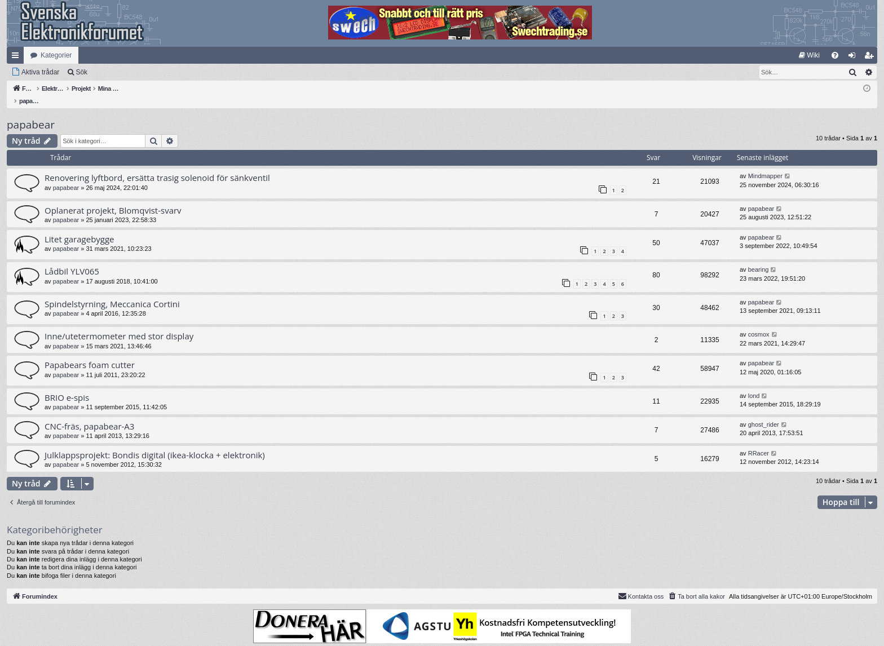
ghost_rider (763, 412)
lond (754, 383)
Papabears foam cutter (90, 353)
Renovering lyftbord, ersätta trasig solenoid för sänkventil (157, 165)
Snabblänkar (17, 57)
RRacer (758, 441)
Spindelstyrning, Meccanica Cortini (112, 292)
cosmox (759, 322)
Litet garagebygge (79, 227)
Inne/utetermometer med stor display (119, 324)
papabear (31, 112)
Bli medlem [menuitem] (871, 57)
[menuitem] (809, 55)
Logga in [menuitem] (854, 57)
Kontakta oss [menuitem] (641, 584)
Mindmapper (765, 164)
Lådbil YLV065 (72, 259)
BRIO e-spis (67, 385)
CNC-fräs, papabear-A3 (89, 414)
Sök (81, 72)
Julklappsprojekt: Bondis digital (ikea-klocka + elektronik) (155, 443)
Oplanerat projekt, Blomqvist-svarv (113, 198)
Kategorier (56, 55)
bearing (758, 257)
